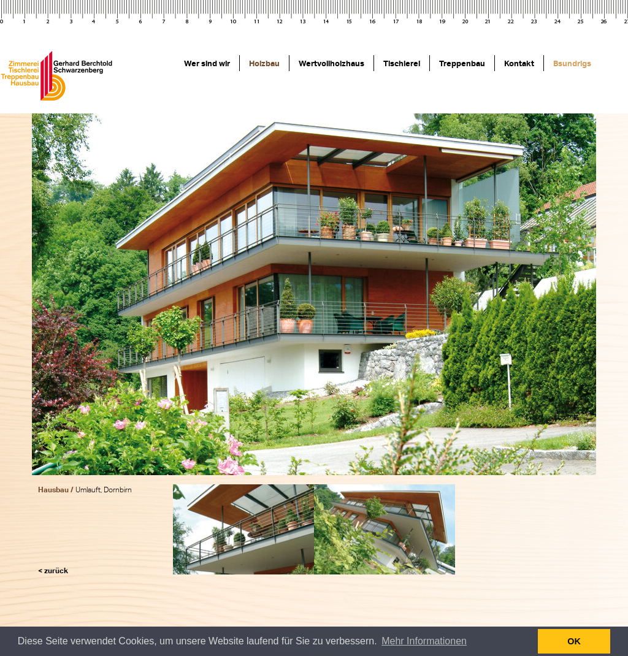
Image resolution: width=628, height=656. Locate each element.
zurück (56, 570)
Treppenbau (462, 63)
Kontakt (519, 63)
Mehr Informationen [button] (424, 641)
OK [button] (574, 641)
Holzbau (264, 63)
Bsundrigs (572, 63)
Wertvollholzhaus (331, 63)
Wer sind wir (207, 63)
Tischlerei (401, 63)
